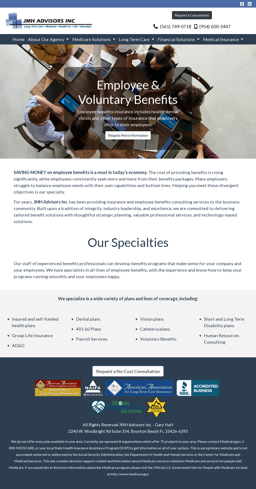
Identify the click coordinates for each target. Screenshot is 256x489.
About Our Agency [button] (46, 39)
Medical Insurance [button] (221, 39)
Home (19, 39)
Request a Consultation (192, 15)
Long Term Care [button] (134, 39)
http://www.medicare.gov (130, 474)
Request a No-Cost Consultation (128, 371)
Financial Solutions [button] (177, 39)
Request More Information (128, 146)
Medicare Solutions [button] (92, 39)
